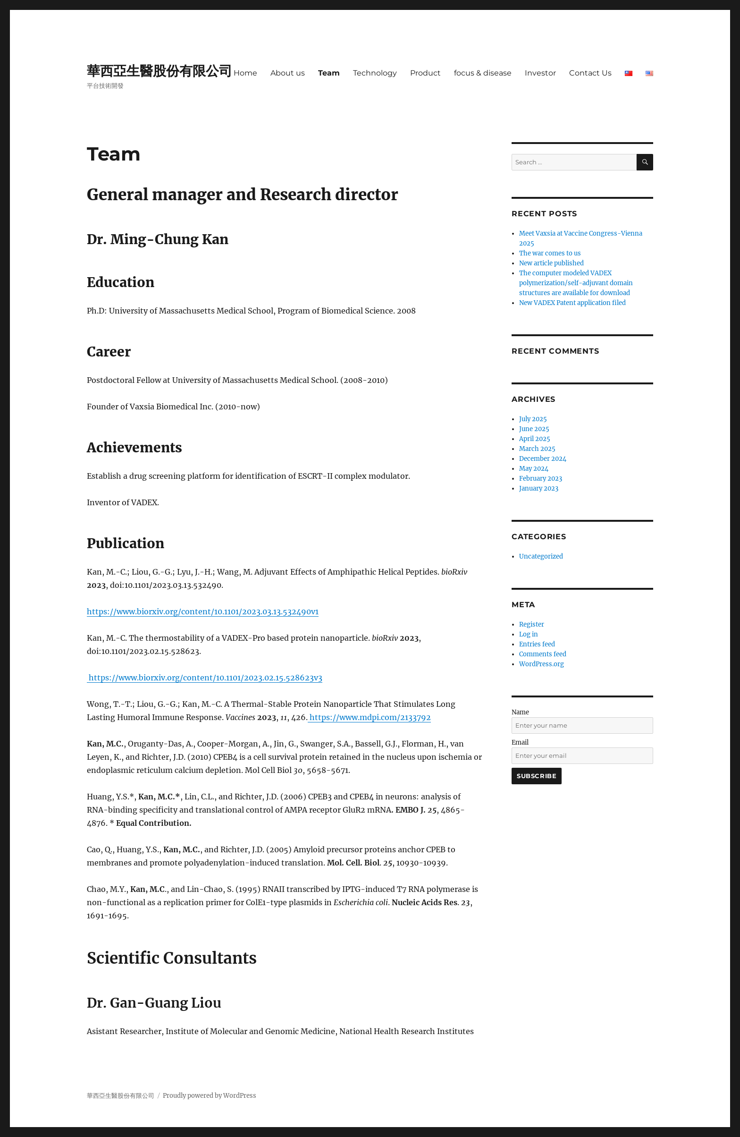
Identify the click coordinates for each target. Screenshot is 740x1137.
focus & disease (483, 72)
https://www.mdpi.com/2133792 (369, 717)
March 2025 (537, 449)
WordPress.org (541, 664)
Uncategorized (541, 556)
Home (245, 72)
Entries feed (537, 644)
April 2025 (534, 439)
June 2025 (534, 429)
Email (520, 742)
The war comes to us (550, 253)
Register (531, 624)
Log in (528, 634)
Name (520, 712)
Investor (540, 72)
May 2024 (533, 469)
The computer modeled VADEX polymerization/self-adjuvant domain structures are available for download (576, 283)
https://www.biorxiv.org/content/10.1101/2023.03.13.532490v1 (203, 611)
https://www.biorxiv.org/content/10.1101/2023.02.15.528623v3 (204, 677)
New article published (551, 263)
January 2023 (538, 488)
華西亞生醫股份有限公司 (159, 71)
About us (287, 72)
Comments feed (542, 654)
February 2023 (540, 479)
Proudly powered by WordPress (209, 1096)
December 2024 (542, 459)
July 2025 (533, 419)
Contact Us (590, 72)
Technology (375, 72)
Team (329, 72)
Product (425, 72)
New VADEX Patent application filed (572, 303)
